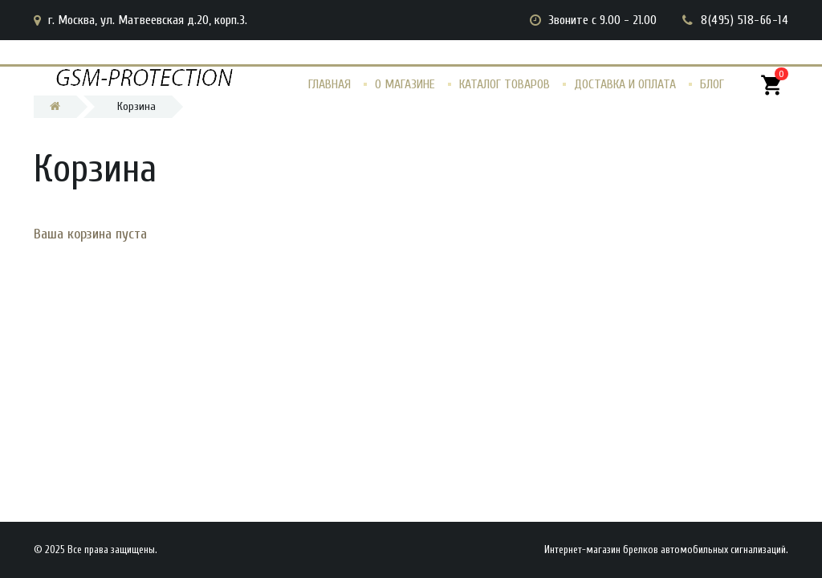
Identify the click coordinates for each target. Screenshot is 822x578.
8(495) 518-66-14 (744, 20)
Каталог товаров (504, 84)
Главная (329, 84)
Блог (712, 84)
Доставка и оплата (625, 84)
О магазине (405, 84)
